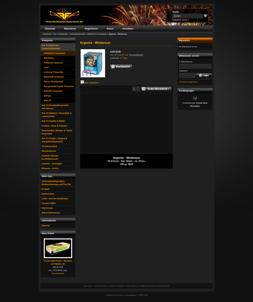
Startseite (50, 28)
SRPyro (47, 96)
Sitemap (46, 225)
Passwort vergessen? (188, 82)
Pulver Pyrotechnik (53, 81)
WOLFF (47, 100)
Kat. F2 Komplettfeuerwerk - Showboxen (56, 107)
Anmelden (127, 28)
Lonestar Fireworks (53, 72)
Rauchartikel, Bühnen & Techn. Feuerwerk (57, 132)
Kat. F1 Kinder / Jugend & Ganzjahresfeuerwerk (54, 140)
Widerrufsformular (51, 213)
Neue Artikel (48, 233)
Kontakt (46, 189)
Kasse (110, 28)
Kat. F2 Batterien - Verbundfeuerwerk (51, 47)
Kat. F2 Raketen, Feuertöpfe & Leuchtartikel (57, 115)
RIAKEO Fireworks (53, 91)
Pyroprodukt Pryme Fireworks (59, 86)
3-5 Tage (123, 58)
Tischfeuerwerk (49, 146)
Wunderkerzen (49, 151)
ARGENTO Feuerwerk (54, 53)
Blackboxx (49, 58)
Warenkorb (70, 28)
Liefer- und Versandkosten (55, 198)
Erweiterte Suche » (181, 20)
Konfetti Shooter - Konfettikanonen (50, 157)
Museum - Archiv (50, 168)
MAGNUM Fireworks (54, 77)
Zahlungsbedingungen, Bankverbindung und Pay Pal (56, 183)
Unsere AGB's (49, 203)
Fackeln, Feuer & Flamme (54, 126)
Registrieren (91, 28)
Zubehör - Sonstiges (52, 163)
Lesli (46, 67)
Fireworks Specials (53, 63)
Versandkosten (58, 273)
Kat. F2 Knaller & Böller (53, 121)
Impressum (47, 208)
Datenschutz (48, 194)
